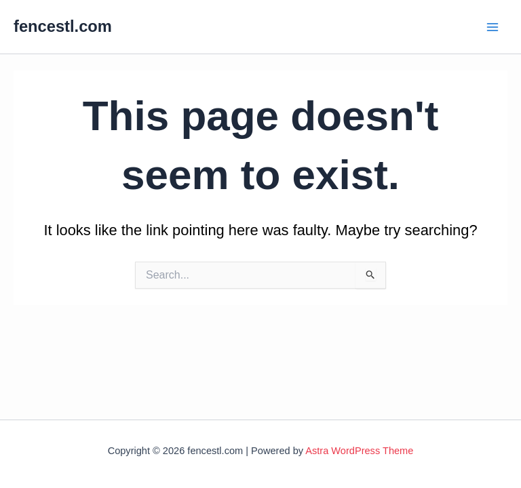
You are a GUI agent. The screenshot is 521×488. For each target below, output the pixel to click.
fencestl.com (63, 26)
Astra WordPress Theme (359, 450)
